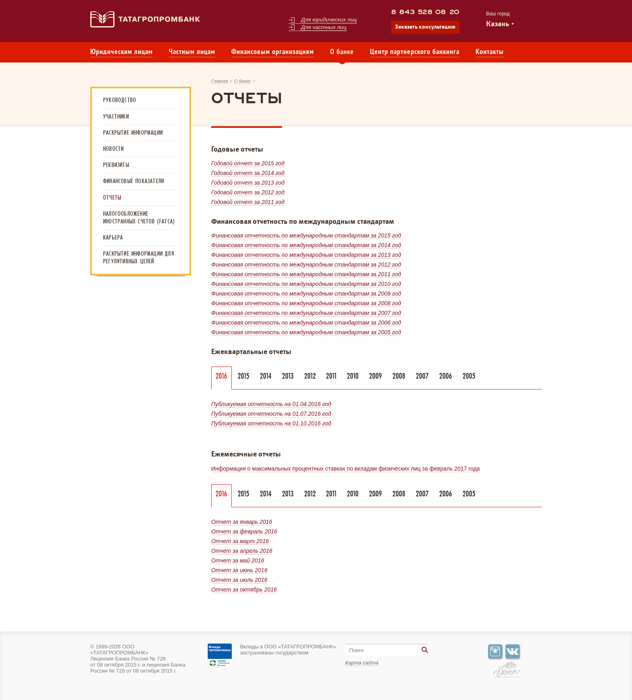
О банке (342, 52)
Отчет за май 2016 (237, 560)
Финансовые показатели (133, 181)
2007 (422, 376)
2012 (310, 376)
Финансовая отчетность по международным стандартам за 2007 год (306, 313)
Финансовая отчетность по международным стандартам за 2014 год (306, 245)
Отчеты (112, 197)
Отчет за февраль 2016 (244, 531)
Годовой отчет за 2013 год (248, 182)
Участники (116, 116)
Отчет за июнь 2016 (239, 570)
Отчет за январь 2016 (241, 522)
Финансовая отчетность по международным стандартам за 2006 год (306, 322)
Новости (113, 149)
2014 (266, 376)
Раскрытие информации (133, 132)
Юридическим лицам (121, 52)
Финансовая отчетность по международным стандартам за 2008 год (306, 303)
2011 (331, 376)
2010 (353, 376)
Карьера (113, 237)
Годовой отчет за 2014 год (248, 173)
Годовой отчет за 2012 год (248, 192)
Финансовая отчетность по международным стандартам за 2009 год (306, 293)
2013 (288, 376)
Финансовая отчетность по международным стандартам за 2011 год (306, 274)
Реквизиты (116, 165)
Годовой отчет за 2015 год (248, 163)
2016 (221, 376)
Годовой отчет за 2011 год (248, 202)
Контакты (490, 52)
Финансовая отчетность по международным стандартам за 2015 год (306, 235)
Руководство (119, 100)
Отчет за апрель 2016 (241, 551)
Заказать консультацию (425, 27)
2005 (469, 376)
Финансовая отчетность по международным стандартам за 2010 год (306, 284)
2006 (445, 376)
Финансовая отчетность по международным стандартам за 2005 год (306, 332)
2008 (399, 376)
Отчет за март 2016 (240, 541)
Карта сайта (361, 663)
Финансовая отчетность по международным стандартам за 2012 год (306, 264)
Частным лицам (192, 52)
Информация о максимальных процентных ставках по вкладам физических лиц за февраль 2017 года (345, 468)
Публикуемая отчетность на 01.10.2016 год (271, 423)
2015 (243, 376)
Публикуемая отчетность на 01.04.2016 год (271, 404)
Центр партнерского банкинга (414, 52)
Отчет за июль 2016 (239, 580)
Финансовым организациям (272, 52)
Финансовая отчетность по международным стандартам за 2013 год (306, 255)
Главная (219, 81)
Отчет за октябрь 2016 (244, 589)
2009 (375, 376)
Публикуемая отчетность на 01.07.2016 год (271, 413)
